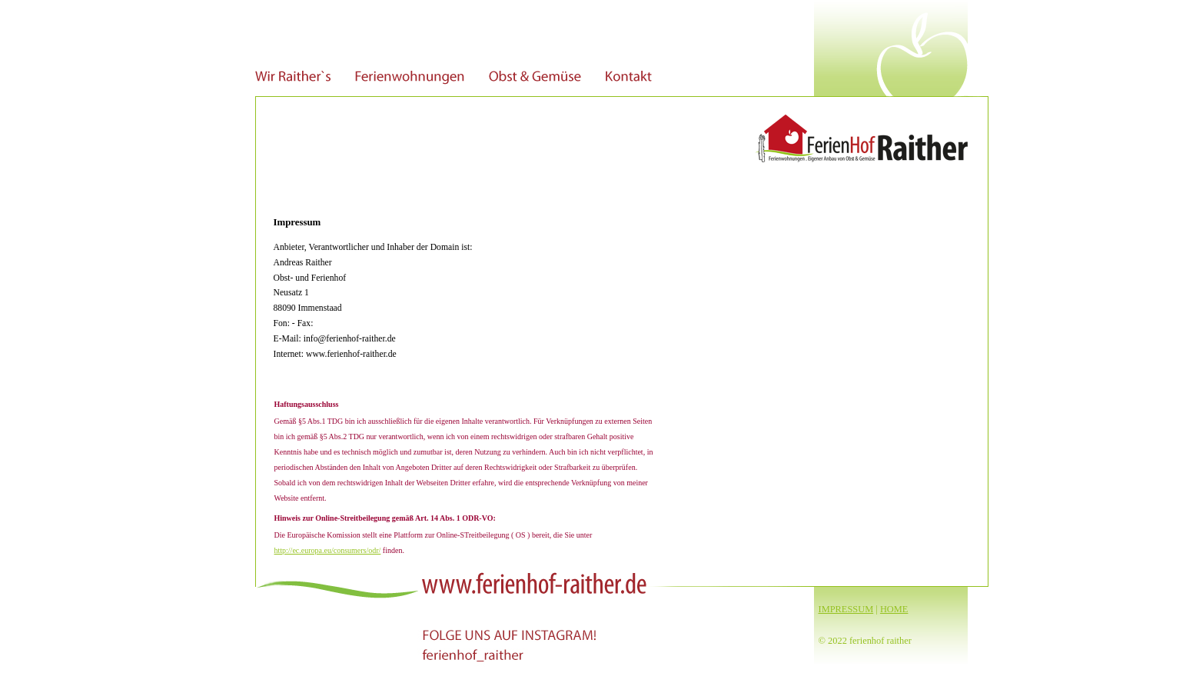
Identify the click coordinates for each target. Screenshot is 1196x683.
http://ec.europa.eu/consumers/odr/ (327, 550)
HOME (894, 609)
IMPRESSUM (846, 609)
